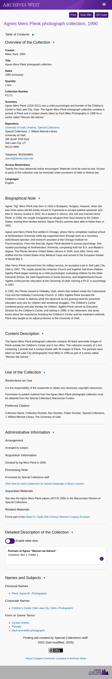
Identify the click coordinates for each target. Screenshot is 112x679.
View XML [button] (86, 15)
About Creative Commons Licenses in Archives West (56, 658)
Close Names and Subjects (44, 578)
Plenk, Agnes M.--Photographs (29, 593)
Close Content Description (42, 334)
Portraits (16, 626)
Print (73, 15)
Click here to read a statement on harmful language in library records (44, 483)
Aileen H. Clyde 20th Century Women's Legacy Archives (57, 516)
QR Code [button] (101, 15)
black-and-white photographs (28, 630)
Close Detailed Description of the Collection (72, 532)
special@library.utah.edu (19, 158)
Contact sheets (20, 622)
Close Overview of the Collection (53, 42)
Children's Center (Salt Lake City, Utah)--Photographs (42, 608)
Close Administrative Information (53, 432)
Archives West (21, 5)
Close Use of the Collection (44, 373)
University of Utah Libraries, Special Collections (32, 127)
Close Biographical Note (39, 198)
